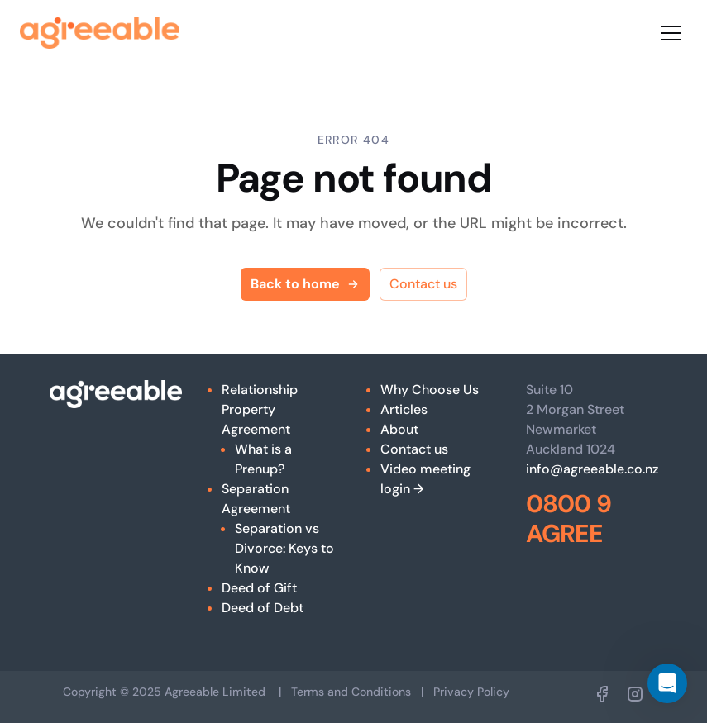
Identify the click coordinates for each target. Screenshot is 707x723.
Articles (404, 409)
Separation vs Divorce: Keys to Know (284, 548)
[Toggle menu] (670, 33)
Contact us (423, 284)
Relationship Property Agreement (260, 409)
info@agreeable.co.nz (592, 469)
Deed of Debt (262, 607)
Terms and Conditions (351, 691)
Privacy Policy (471, 691)
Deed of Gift (259, 588)
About (399, 429)
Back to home (305, 284)
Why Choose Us (429, 389)
